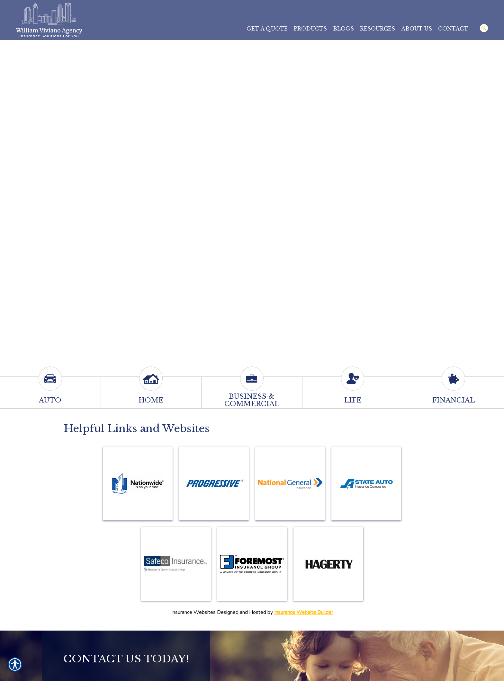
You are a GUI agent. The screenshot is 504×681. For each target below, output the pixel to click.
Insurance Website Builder (303, 612)
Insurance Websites (193, 612)
